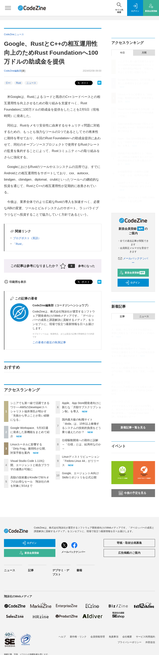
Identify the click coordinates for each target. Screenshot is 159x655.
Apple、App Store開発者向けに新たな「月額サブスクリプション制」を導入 (81, 407)
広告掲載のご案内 (129, 552)
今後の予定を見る (132, 493)
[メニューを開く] (8, 8)
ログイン (132, 283)
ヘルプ (62, 636)
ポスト (82, 83)
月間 (144, 52)
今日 (122, 52)
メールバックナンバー (73, 552)
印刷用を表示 (15, 281)
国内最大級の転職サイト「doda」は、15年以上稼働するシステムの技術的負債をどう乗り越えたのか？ (133, 352)
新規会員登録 (132, 273)
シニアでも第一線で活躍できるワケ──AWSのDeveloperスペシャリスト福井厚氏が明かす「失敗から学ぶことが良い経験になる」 (29, 411)
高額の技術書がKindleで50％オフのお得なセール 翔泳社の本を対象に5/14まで (29, 481)
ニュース (31, 83)
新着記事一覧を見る (133, 427)
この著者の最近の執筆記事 (49, 342)
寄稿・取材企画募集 (129, 542)
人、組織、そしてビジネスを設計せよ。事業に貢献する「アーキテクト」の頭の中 (132, 333)
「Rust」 (18, 243)
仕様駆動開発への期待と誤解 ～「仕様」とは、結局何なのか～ (81, 444)
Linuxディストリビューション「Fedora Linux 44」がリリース (80, 461)
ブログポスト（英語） (27, 238)
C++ (8, 83)
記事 (122, 316)
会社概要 (127, 636)
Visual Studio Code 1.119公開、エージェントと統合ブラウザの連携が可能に (29, 465)
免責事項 (113, 636)
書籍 (79, 570)
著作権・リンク (78, 636)
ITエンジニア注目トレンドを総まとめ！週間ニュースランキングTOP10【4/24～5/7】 (133, 390)
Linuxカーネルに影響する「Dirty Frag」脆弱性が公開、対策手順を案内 (29, 448)
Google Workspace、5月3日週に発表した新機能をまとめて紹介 (29, 432)
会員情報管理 (97, 636)
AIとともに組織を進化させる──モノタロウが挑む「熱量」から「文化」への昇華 (132, 371)
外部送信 (150, 642)
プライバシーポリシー (129, 642)
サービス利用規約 (145, 636)
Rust (18, 83)
